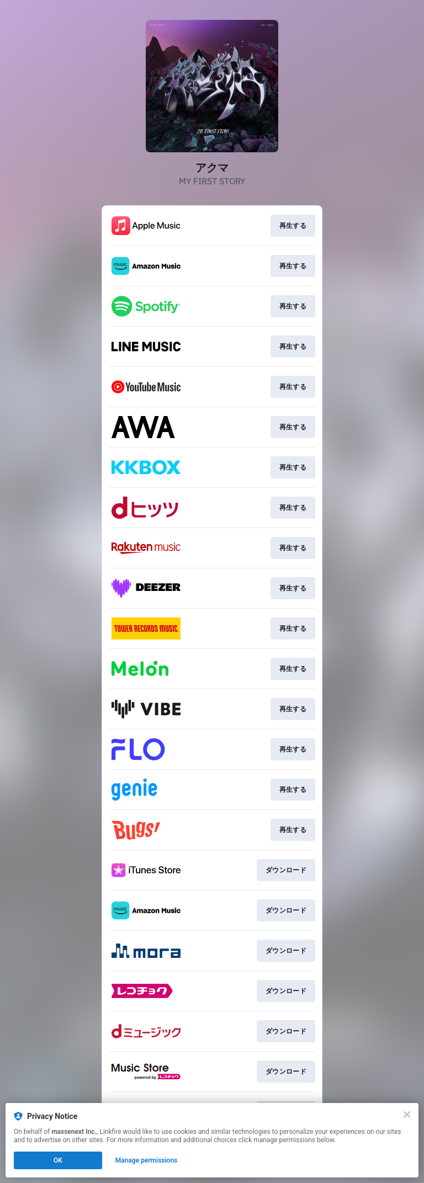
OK (58, 1160)
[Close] (407, 1114)
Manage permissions (146, 1160)
